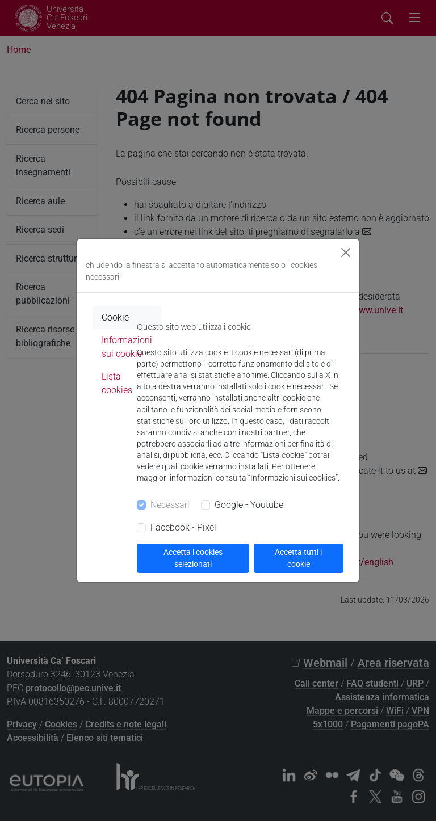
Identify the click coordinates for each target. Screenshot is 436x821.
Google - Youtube (249, 504)
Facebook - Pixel (183, 527)
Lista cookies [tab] (117, 383)
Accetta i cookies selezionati (193, 558)
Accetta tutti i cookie (298, 558)
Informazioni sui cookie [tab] (127, 347)
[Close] (346, 252)
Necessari (170, 504)
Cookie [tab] (115, 317)
